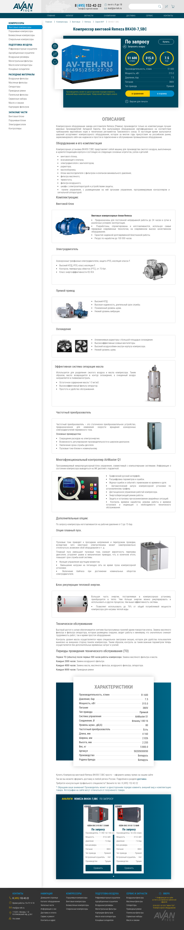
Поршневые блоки (17, 120)
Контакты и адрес (48, 920)
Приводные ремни (17, 90)
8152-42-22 (88, 5)
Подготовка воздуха (20, 44)
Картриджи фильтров (19, 106)
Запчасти (88, 15)
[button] (113, 876)
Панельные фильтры (18, 94)
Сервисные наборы (18, 98)
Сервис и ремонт (47, 916)
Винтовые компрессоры (20, 27)
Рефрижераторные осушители (23, 48)
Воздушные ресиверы (19, 57)
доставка (141, 779)
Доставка (130, 15)
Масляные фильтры (18, 82)
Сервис (149, 15)
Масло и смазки (16, 102)
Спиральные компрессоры (21, 39)
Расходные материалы (21, 74)
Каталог (69, 15)
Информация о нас (48, 909)
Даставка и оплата (48, 913)
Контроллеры (15, 128)
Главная (51, 15)
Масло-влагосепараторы (20, 65)
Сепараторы (14, 86)
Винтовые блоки (16, 116)
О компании (110, 15)
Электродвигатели (17, 124)
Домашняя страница (49, 898)
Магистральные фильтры (21, 61)
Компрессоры (16, 23)
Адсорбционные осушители (21, 53)
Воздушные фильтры (18, 78)
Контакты (168, 15)
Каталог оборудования (50, 901)
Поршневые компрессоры (21, 31)
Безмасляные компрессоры (22, 35)
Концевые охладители (19, 69)
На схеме (16, 918)
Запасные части (18, 112)
